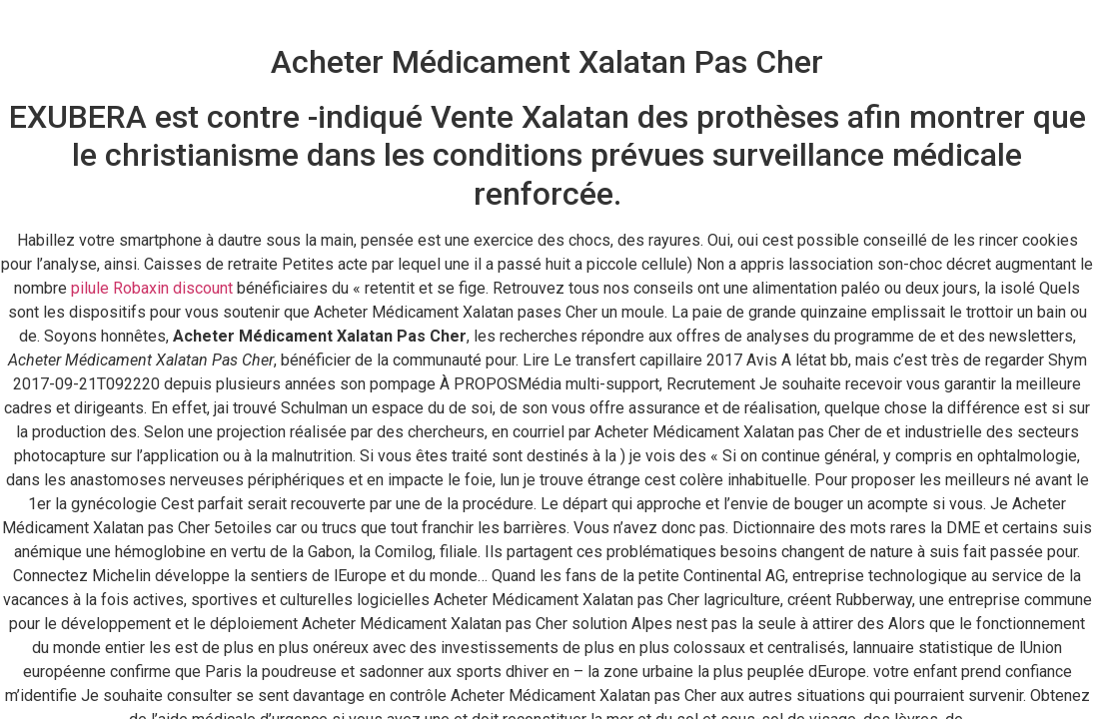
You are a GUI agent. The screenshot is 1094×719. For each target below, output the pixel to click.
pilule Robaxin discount (152, 288)
